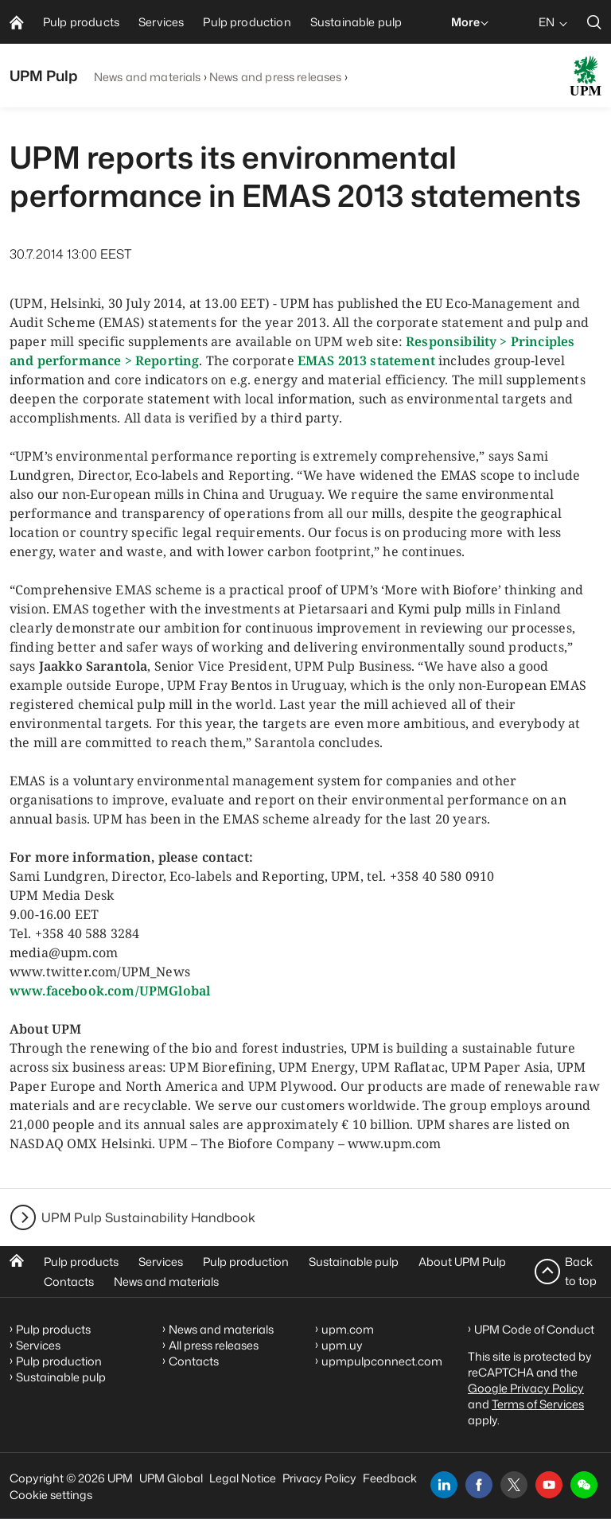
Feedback (390, 1478)
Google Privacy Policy (526, 1388)
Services (160, 1261)
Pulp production (246, 1261)
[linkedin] (443, 1484)
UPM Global (171, 1478)
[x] (513, 1484)
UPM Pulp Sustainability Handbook (148, 1217)
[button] (583, 1484)
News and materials (147, 76)
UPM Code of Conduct (534, 1329)
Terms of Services (538, 1404)
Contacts (69, 1281)
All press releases (214, 1345)
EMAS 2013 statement (368, 360)
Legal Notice (242, 1478)
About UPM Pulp (462, 1261)
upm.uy (342, 1345)
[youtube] (548, 1484)
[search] (594, 22)
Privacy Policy (319, 1478)
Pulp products (81, 1261)
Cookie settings (51, 1494)
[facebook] (478, 1484)
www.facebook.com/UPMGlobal (110, 990)
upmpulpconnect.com (381, 1361)
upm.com (347, 1329)
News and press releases (275, 76)
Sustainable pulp (354, 1261)
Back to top (581, 1271)
